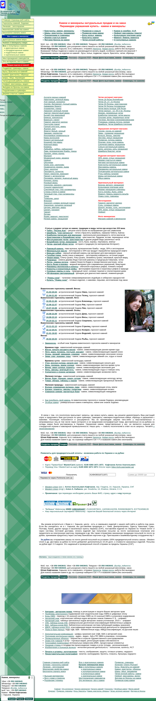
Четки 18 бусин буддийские (110, 99)
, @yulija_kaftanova (122, 44)
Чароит (47, 212)
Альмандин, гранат (53, 108)
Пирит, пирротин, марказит (56, 174)
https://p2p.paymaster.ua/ (122, 467)
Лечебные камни (120, 689)
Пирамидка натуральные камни (113, 169)
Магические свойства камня (16, 29)
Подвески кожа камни (93, 33)
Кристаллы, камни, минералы (59, 31)
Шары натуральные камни (110, 176)
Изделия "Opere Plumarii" (126, 665)
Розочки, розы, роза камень (111, 142)
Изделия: (51, 691)
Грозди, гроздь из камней (110, 131)
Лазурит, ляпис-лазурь (54, 153)
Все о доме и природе (54, 678)
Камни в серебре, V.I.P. (125, 31)
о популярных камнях (15, 46)
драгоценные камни (14, 48)
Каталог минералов (82, 689)
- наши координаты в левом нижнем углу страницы (61, 557)
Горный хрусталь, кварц (55, 126)
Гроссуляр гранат (52, 124)
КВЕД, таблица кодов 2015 (57, 627)
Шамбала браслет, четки (109, 151)
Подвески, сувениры (124, 662)
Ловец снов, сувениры (108, 196)
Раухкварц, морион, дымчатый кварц (61, 178)
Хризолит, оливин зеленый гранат (59, 203)
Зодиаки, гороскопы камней (55, 665)
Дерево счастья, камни (13, 93)
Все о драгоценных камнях (91, 662)
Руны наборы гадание (108, 174)
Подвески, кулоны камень (110, 140)
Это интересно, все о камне (16, 61)
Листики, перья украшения (110, 138)
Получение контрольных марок (59, 636)
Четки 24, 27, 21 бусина (109, 102)
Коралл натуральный (53, 140)
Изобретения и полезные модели (60, 647)
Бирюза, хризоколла (53, 117)
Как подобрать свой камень (58, 400)
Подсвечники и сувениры (14, 90)
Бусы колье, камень (92, 35)
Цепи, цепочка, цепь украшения (113, 149)
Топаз (46, 196)
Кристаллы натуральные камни (112, 165)
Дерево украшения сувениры (111, 189)
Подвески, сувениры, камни (15, 68)
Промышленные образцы (57, 638)
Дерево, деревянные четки (110, 113)
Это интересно (67, 689)
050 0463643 (60, 44)
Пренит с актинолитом (54, 176)
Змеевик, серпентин (53, 133)
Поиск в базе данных (54, 629)
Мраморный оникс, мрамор (56, 158)
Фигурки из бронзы (138, 691)
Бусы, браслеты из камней (15, 71)
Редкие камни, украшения (56, 219)
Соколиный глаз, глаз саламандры (60, 189)
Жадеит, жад (50, 129)
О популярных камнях (125, 40)
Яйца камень (104, 178)
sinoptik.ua (20, 115)
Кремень (48, 147)
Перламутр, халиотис (54, 171)
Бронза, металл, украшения (111, 185)
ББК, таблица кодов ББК (56, 625)
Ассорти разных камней (55, 97)
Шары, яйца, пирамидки (14, 78)
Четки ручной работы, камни (16, 81)
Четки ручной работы (92, 40)
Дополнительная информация (59, 634)
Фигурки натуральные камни (111, 162)
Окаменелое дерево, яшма (56, 167)
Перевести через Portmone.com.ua (56, 478)
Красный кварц (51, 144)
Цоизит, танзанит (52, 210)
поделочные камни (13, 52)
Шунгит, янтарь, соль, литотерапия (114, 207)
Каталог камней (97, 689)
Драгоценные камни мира (15, 39)
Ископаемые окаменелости (56, 135)
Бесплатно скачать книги (14, 32)
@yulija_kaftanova (19, 688)
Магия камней (134, 689)
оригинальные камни (14, 55)
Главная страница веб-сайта (16, 20)
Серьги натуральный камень (111, 147)
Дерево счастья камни (55, 37)
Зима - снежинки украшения (111, 133)
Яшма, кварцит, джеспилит (56, 216)
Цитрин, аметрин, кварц (55, 207)
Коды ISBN (50, 616)
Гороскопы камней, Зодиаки (16, 23)
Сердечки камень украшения (111, 144)
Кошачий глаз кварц (53, 142)
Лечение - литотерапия (13, 26)
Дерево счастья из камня (109, 160)
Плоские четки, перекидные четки (114, 117)
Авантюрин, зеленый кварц (56, 99)
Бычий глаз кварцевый (54, 115)
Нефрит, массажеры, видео (15, 84)
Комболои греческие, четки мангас (114, 115)
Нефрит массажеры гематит (128, 33)
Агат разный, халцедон (54, 102)
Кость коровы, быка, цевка (110, 192)
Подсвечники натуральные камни (113, 171)
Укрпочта (97, 49)
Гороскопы (109, 689)
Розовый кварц (51, 183)
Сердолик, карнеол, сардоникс (58, 185)
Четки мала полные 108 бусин (112, 108)
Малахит (48, 156)
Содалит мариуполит (54, 187)
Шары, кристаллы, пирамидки (59, 33)
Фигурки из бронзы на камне (16, 87)
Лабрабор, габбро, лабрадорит (58, 149)
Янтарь (47, 214)
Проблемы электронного (56, 614)
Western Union (51, 487)
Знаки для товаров (53, 641)
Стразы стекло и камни (54, 192)
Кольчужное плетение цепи (127, 35)
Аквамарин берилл (52, 106)
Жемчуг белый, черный (54, 131)
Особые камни (52, 402)
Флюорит (48, 201)
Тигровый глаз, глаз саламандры (59, 194)
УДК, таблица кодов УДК (56, 623)
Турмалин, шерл (51, 198)
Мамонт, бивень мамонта (126, 37)
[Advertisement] (101, 7)
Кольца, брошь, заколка (109, 135)
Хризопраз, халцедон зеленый (58, 205)
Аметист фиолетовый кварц (57, 113)
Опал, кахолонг (51, 169)
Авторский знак (52, 618)
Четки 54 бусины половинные (112, 106)
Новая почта (108, 49)
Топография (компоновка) (57, 643)
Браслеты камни (90, 37)
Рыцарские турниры (53, 680)
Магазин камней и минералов (112, 219)
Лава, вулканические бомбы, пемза (60, 151)
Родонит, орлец (51, 180)
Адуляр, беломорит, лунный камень (60, 104)
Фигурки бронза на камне (57, 40)
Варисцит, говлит (52, 120)
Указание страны (53, 645)
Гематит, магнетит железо (56, 122)
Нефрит (47, 160)
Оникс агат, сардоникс (54, 165)
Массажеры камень (107, 167)
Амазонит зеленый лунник (56, 111)
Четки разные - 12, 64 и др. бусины (114, 111)
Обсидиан (48, 162)
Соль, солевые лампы (108, 205)
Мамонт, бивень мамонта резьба (113, 194)
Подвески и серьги (91, 31)
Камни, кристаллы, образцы (16, 74)
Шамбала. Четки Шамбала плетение (115, 124)
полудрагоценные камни (16, 50)
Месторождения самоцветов (16, 58)
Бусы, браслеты (80, 691)
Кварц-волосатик (51, 138)
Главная (57, 689)
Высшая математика (54, 676)
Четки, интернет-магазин (119, 691)
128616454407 (78, 509)
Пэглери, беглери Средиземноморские (116, 120)
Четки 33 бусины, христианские (112, 104)
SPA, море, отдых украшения (111, 158)
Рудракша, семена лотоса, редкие (114, 122)
